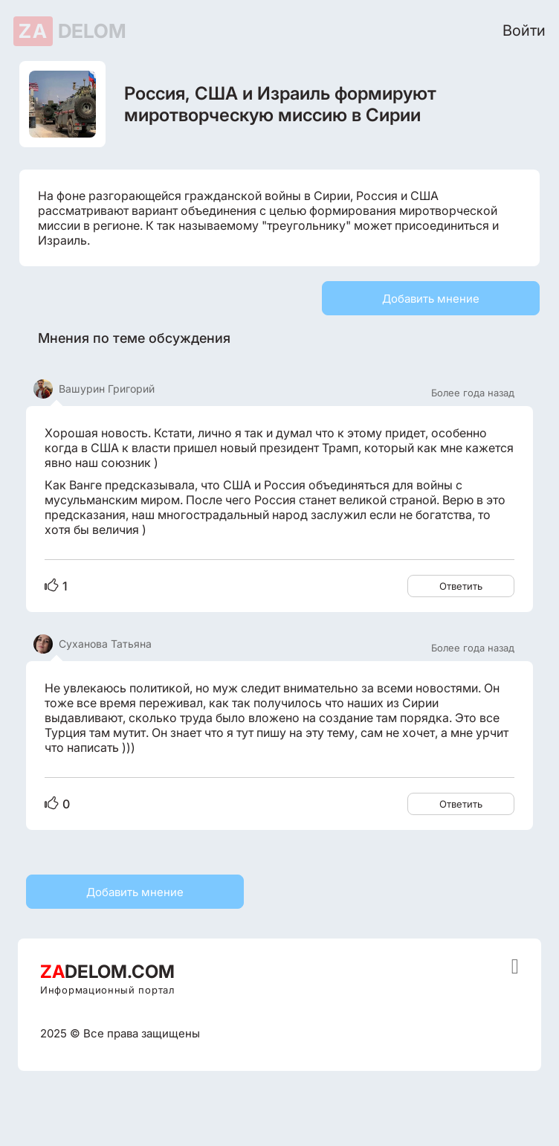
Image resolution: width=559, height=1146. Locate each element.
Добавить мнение (430, 299)
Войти (524, 30)
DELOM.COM (107, 971)
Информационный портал (107, 990)
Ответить (460, 586)
